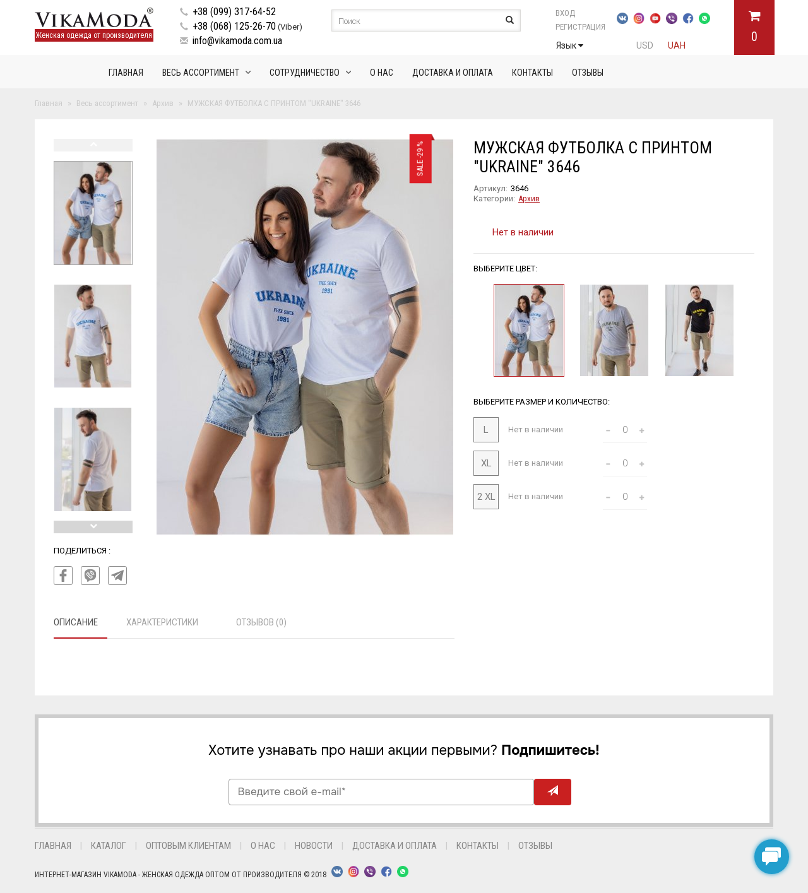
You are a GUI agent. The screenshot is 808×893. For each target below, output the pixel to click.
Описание (76, 622)
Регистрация (580, 27)
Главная (126, 73)
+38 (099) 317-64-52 (234, 12)
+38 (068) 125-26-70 (234, 26)
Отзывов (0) (261, 622)
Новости (314, 845)
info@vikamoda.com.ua (237, 41)
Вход (565, 13)
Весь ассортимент (200, 73)
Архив (529, 198)
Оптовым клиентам (188, 845)
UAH (677, 45)
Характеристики (162, 622)
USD (644, 45)
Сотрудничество (305, 73)
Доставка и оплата (452, 73)
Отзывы (587, 73)
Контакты (532, 73)
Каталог (108, 845)
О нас (381, 73)
